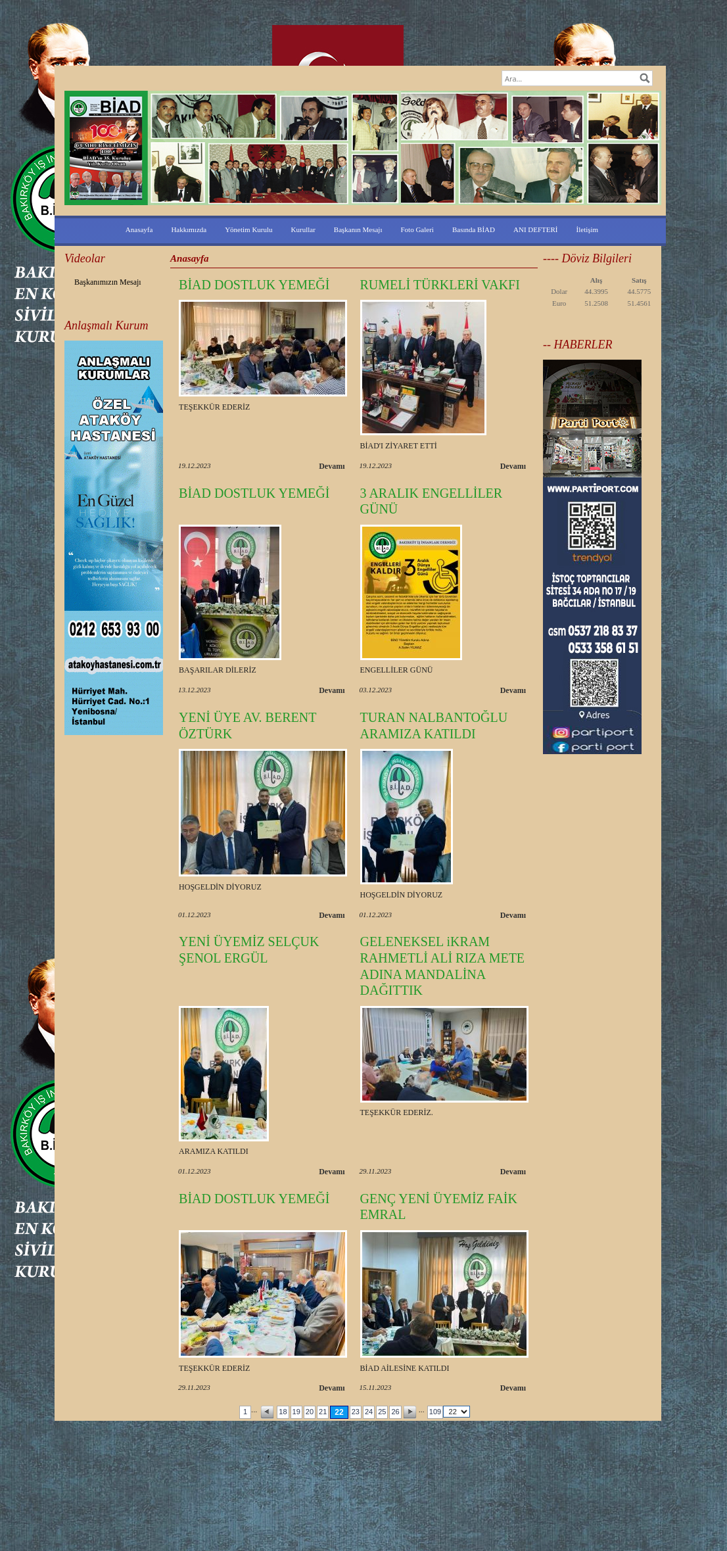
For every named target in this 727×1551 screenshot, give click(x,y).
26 (395, 1412)
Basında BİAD (473, 229)
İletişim (587, 229)
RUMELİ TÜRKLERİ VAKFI (440, 284)
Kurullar (303, 229)
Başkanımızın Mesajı (107, 282)
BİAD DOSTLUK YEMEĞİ (254, 284)
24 (369, 1412)
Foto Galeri (417, 229)
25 (382, 1412)
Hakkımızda (188, 229)
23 (356, 1412)
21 (323, 1412)
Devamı (331, 466)
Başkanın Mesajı (358, 229)
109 (435, 1412)
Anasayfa (139, 229)
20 (310, 1412)
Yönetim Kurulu (248, 229)
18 (283, 1412)
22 (339, 1412)
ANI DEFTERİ (535, 229)
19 (296, 1412)
